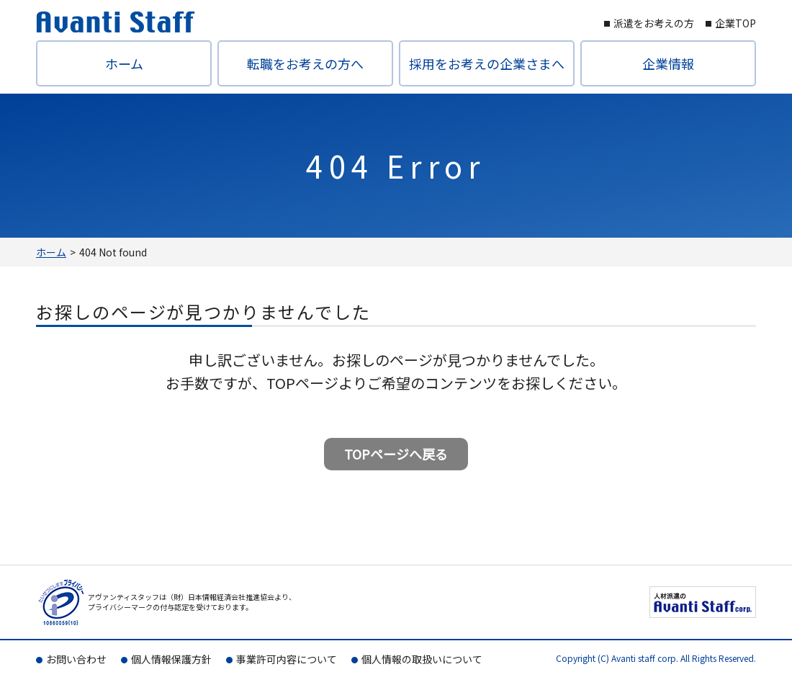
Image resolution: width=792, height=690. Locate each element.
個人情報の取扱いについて (421, 659)
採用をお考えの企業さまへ (486, 63)
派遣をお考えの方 (653, 23)
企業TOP (735, 23)
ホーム (124, 63)
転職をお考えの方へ (305, 63)
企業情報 (668, 63)
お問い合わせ (76, 659)
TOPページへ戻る (396, 453)
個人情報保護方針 (171, 659)
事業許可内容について (286, 659)
